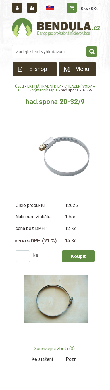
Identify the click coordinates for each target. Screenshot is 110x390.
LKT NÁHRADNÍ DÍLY (44, 86)
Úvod (19, 86)
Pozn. (71, 359)
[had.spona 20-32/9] (55, 302)
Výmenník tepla (44, 90)
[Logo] (56, 28)
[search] (91, 51)
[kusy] (23, 256)
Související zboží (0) (54, 348)
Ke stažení (42, 359)
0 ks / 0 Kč (89, 8)
